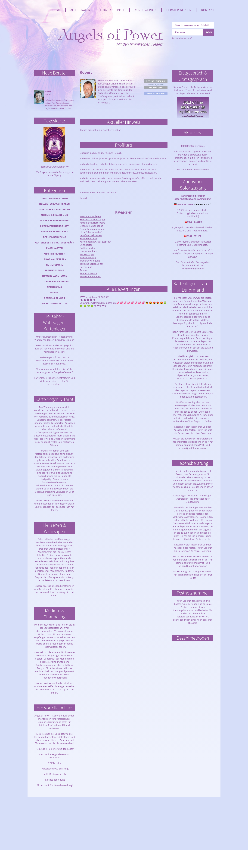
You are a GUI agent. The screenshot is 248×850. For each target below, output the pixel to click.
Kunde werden (145, 10)
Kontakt (207, 10)
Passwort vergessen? (182, 38)
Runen (54, 292)
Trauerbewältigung (54, 275)
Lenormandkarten (54, 259)
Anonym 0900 (155, 87)
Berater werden (178, 10)
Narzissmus (54, 286)
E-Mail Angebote (112, 10)
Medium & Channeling (54, 214)
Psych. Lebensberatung (54, 220)
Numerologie (54, 264)
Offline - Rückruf (155, 81)
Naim (48, 91)
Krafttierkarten (54, 253)
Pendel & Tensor (54, 297)
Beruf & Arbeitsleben (54, 231)
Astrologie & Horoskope (54, 209)
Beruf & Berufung (54, 237)
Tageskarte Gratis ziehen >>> (54, 166)
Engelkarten (54, 248)
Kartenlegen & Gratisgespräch (54, 242)
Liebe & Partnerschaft (54, 225)
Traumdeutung (54, 270)
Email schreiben (155, 93)
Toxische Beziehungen (54, 281)
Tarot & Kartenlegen (54, 198)
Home (56, 10)
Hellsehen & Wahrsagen (54, 203)
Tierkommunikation (54, 303)
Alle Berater (80, 10)
